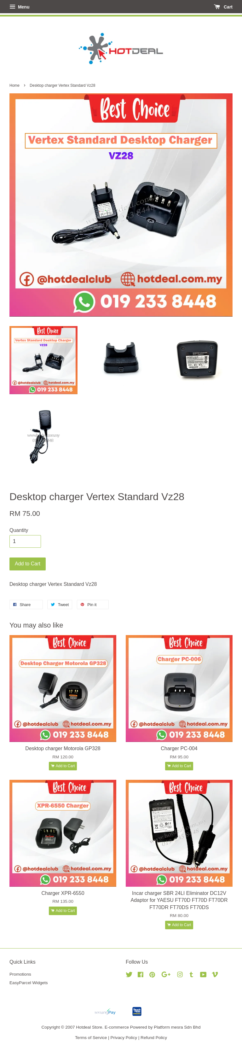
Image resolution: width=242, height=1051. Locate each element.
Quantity (18, 530)
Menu (19, 6)
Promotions (20, 974)
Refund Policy (154, 1037)
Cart (223, 6)
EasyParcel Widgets (28, 982)
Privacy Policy (123, 1037)
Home (14, 85)
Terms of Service (91, 1037)
